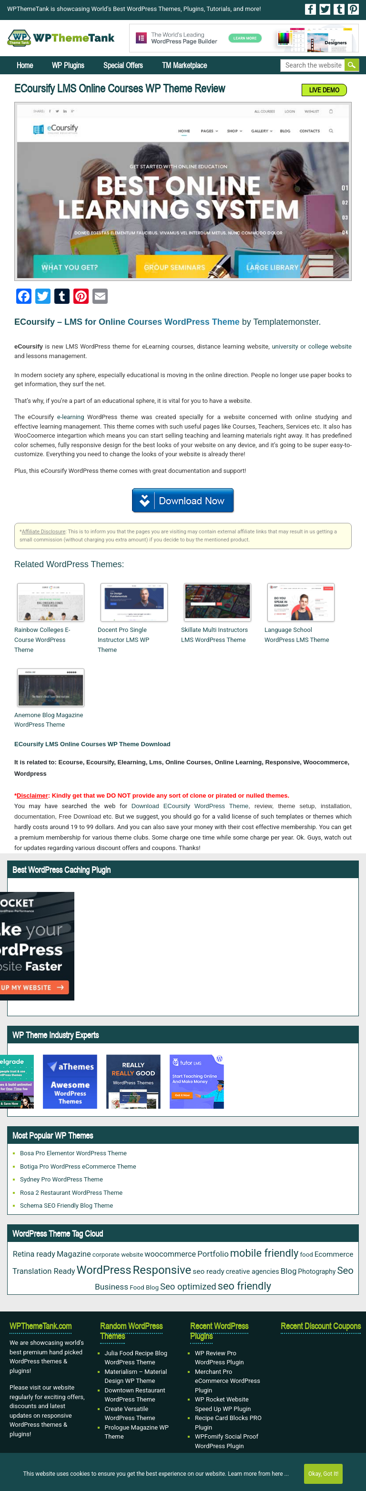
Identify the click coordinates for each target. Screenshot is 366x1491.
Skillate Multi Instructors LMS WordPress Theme (214, 634)
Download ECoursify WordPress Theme (190, 806)
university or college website (312, 346)
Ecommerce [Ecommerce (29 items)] (334, 1254)
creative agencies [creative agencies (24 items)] (252, 1272)
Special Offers (123, 65)
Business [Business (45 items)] (111, 1286)
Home (25, 65)
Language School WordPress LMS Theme (296, 634)
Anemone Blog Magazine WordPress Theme (48, 720)
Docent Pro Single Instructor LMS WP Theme (123, 639)
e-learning (70, 416)
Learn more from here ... (258, 1474)
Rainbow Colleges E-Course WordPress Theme (42, 639)
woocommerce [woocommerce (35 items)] (170, 1254)
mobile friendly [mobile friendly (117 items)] (264, 1253)
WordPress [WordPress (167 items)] (104, 1270)
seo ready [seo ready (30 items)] (208, 1271)
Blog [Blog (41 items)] (289, 1271)
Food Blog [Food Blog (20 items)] (144, 1287)
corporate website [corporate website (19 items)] (117, 1254)
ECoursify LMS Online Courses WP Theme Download (92, 744)
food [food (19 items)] (306, 1254)
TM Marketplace (184, 65)
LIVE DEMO (324, 90)
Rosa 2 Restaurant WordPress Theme (71, 1192)
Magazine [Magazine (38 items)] (74, 1254)
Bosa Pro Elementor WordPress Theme (73, 1153)
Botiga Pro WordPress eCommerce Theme (78, 1166)
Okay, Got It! (323, 1474)
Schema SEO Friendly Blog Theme (66, 1205)
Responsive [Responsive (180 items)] (162, 1270)
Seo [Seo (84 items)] (345, 1270)
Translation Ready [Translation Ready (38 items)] (43, 1271)
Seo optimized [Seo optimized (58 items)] (188, 1286)
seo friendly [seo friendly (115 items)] (244, 1286)
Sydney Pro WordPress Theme (61, 1179)
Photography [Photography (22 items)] (317, 1271)
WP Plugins (68, 65)
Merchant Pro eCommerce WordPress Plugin (227, 1381)
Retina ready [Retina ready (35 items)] (34, 1254)
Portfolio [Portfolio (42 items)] (213, 1254)
